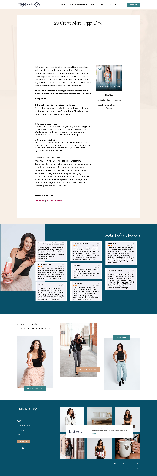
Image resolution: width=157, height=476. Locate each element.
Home (63, 5)
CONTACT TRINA (122, 338)
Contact (133, 5)
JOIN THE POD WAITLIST (35, 388)
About (70, 5)
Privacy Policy (136, 464)
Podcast (112, 5)
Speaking (103, 5)
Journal (93, 5)
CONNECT (23, 441)
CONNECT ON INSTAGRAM (87, 369)
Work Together (81, 5)
